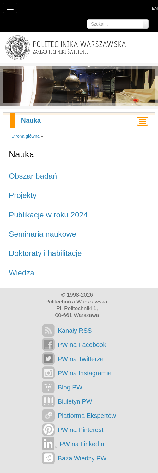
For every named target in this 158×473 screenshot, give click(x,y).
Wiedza (21, 272)
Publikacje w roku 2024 (48, 215)
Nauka (31, 120)
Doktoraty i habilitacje (45, 253)
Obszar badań (33, 176)
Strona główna (25, 136)
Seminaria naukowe (42, 234)
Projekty (23, 195)
